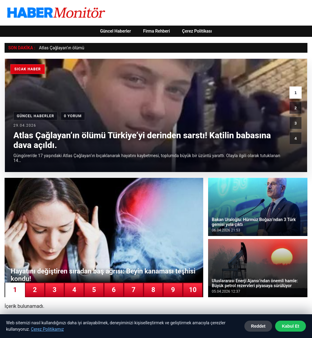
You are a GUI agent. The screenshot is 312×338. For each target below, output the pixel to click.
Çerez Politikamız (47, 329)
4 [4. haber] (295, 138)
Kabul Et (290, 326)
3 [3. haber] (295, 123)
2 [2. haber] (295, 108)
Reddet (258, 326)
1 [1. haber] (295, 92)
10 (193, 290)
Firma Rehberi (156, 31)
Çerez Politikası (197, 31)
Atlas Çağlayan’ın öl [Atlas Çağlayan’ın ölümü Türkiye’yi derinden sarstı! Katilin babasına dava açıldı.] (57, 47)
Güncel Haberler (115, 31)
